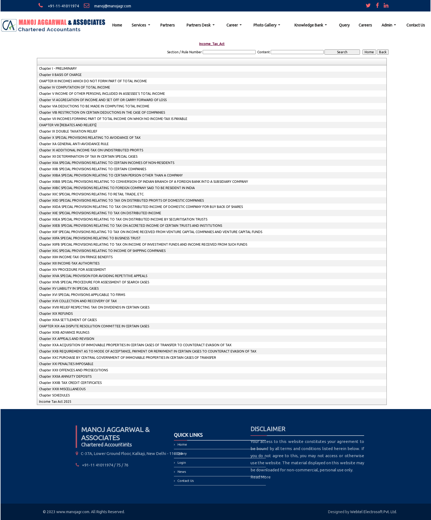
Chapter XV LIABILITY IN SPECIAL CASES (69, 288)
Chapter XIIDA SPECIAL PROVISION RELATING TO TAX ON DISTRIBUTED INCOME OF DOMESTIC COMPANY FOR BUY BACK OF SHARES (141, 206)
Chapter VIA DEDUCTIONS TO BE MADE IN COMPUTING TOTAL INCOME (94, 106)
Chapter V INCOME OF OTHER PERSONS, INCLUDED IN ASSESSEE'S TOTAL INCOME (102, 93)
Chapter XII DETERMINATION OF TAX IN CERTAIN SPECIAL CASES (88, 156)
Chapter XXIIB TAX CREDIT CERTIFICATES (70, 382)
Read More (226, 477)
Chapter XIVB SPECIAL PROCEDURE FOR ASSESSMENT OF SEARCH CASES (94, 282)
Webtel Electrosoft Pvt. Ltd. (373, 512)
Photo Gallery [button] (265, 25)
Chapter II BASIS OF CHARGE (60, 75)
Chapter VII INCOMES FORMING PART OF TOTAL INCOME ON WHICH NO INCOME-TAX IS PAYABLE (113, 119)
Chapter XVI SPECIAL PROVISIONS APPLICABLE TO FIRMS (82, 294)
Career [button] (232, 25)
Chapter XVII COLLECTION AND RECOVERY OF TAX (78, 301)
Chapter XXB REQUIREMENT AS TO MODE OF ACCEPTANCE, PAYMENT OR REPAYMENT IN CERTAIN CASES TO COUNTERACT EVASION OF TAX (147, 351)
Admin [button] (387, 25)
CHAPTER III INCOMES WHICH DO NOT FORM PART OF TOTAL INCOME (93, 81)
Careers (365, 25)
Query (344, 25)
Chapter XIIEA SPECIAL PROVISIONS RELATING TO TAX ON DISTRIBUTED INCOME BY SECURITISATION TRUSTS (123, 219)
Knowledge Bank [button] (309, 25)
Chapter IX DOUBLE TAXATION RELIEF (68, 131)
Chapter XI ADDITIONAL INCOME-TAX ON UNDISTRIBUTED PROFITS (91, 150)
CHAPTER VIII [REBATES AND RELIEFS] (67, 125)
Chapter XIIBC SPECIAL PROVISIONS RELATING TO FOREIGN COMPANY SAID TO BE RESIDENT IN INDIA (117, 188)
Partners (167, 25)
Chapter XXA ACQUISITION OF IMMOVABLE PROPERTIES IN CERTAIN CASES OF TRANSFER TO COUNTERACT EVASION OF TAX (135, 345)
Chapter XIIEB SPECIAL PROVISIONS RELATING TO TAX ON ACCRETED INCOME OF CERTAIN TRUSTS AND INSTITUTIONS (130, 225)
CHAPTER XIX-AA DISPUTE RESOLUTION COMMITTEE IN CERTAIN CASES (94, 326)
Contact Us (415, 25)
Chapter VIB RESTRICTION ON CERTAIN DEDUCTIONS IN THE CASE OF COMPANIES (102, 112)
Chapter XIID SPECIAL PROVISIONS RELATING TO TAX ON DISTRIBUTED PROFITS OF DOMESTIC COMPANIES (121, 200)
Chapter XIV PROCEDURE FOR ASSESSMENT (72, 269)
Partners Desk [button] (199, 25)
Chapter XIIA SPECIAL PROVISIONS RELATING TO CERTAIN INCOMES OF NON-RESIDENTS (106, 162)
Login (191, 462)
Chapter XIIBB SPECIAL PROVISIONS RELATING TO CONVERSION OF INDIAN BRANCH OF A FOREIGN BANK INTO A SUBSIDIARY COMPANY (143, 181)
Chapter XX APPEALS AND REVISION (66, 338)
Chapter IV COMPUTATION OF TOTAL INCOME (74, 87)
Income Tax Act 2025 (55, 401)
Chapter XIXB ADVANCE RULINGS (64, 332)
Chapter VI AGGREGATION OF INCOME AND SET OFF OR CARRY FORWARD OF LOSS (103, 100)
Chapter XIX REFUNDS (56, 313)
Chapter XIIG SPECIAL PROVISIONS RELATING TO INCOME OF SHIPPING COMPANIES (102, 250)
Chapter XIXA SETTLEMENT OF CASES (68, 320)
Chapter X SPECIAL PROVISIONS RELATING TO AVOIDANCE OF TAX (90, 137)
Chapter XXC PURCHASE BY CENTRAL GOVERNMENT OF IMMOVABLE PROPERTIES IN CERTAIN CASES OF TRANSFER (127, 357)
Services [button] (139, 25)
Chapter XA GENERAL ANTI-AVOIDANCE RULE (74, 144)
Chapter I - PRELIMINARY (58, 68)
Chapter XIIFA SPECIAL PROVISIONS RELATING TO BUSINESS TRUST (90, 238)
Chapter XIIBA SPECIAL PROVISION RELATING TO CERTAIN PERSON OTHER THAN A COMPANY (111, 175)
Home (117, 25)
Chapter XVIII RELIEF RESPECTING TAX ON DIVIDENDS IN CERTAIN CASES (94, 307)
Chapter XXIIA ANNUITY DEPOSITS (65, 376)
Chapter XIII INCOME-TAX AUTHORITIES (69, 263)
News (191, 469)
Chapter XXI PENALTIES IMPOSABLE (66, 364)
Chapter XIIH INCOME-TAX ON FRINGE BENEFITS (76, 257)
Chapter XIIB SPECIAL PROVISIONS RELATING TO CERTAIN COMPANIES (92, 169)
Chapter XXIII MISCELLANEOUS (62, 389)
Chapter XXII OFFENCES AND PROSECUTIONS (73, 370)
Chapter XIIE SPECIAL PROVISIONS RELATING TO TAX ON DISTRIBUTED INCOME (100, 213)
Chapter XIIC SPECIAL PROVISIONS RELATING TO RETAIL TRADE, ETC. (91, 194)
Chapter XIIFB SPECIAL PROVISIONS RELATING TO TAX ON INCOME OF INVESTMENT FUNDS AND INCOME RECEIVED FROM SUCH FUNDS (143, 244)
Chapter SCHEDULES (54, 395)
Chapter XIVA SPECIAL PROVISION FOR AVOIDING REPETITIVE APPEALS (93, 276)
